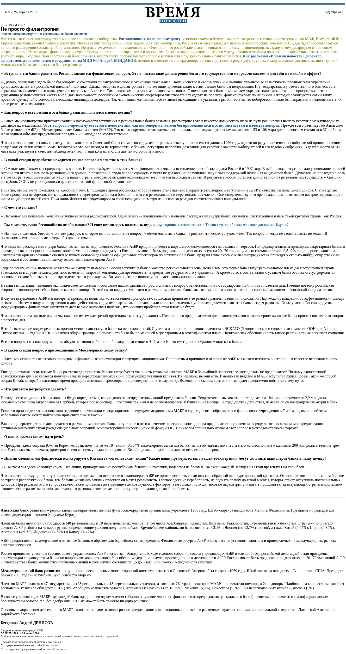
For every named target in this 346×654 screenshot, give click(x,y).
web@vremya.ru (57, 649)
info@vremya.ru (47, 645)
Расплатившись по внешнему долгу (150, 39)
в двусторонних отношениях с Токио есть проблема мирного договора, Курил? (221, 225)
